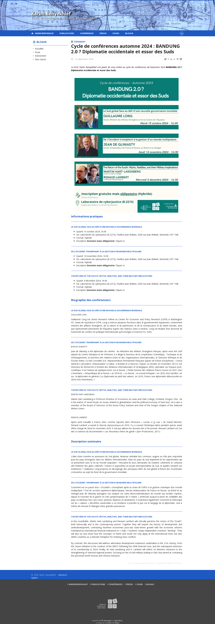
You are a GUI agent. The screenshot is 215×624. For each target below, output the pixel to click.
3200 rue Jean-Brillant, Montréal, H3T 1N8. (158, 234)
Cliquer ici (120, 241)
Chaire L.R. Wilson (112, 623)
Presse (103, 33)
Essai (37, 52)
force (107, 621)
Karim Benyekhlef (44, 33)
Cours (115, 33)
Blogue (129, 33)
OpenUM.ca (118, 621)
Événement (40, 55)
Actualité (39, 48)
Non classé (40, 59)
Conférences (87, 33)
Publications (67, 33)
